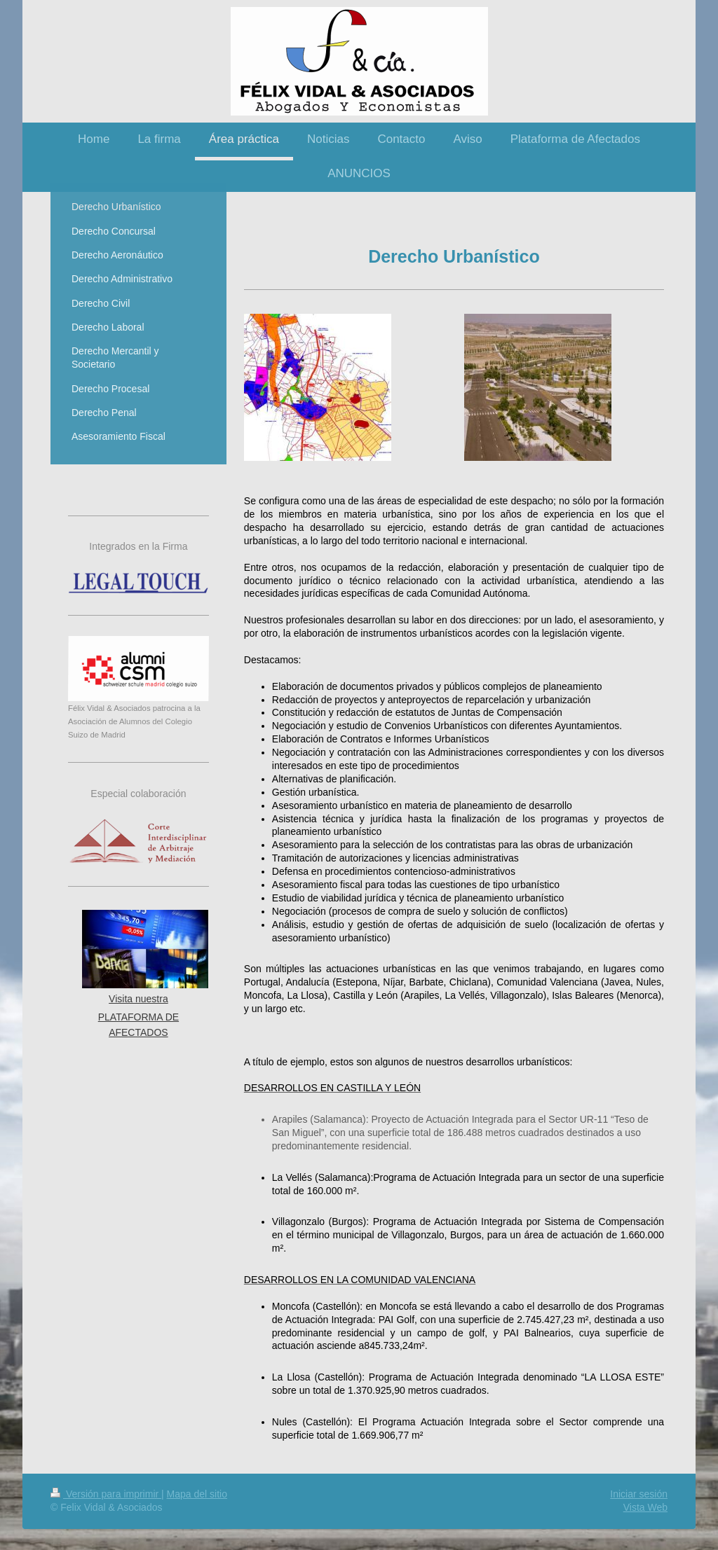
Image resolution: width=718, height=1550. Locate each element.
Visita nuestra (138, 998)
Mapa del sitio (197, 1494)
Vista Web (645, 1507)
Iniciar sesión (639, 1494)
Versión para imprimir (105, 1494)
